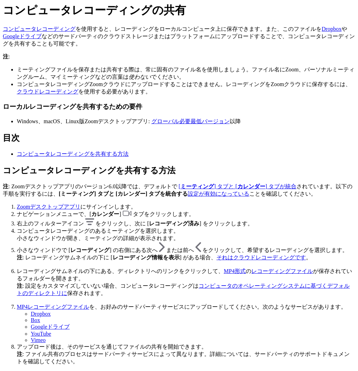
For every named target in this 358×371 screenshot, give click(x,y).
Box (35, 320)
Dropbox (332, 29)
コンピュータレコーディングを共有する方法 (73, 154)
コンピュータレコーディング (39, 29)
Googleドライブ (22, 36)
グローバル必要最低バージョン (190, 121)
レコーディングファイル (282, 271)
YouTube (41, 334)
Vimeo (38, 340)
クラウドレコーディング (47, 91)
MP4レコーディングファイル (53, 307)
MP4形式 (235, 271)
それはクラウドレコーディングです (261, 257)
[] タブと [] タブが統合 (237, 186)
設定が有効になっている (218, 194)
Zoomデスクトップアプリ (48, 207)
